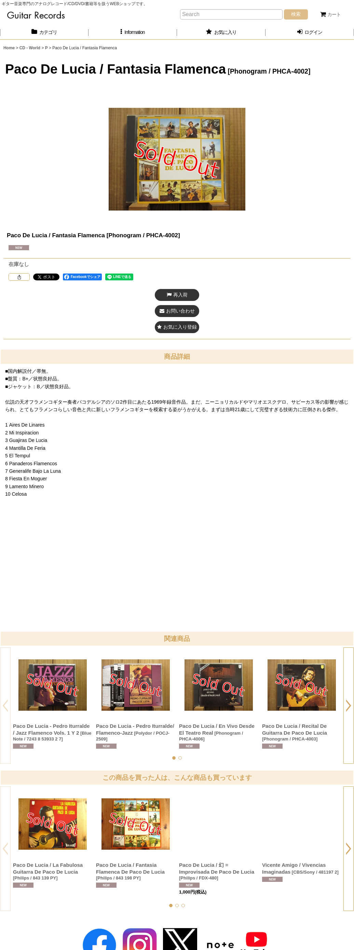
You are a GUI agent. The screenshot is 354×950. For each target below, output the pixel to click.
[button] (132, 32)
